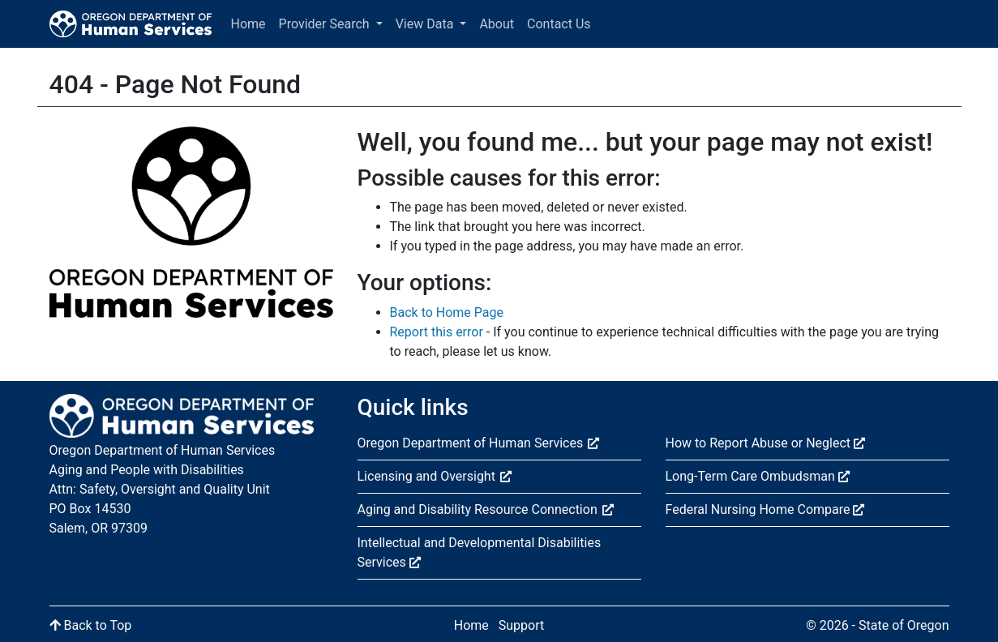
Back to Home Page (447, 312)
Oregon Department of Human (479, 443)
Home (248, 24)
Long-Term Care (758, 476)
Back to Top (90, 625)
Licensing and (435, 476)
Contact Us (559, 24)
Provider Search (326, 24)
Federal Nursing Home (765, 509)
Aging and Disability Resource (486, 509)
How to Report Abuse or (765, 443)
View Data (426, 24)
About (496, 24)
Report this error (436, 332)
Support (521, 625)
